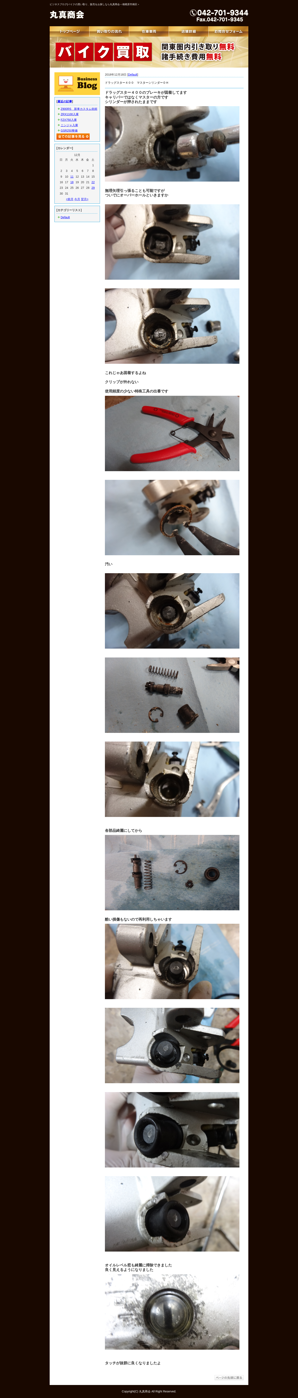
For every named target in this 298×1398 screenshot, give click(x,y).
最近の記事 (65, 101)
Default (132, 74)
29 (93, 187)
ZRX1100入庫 (70, 114)
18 (72, 182)
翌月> (84, 199)
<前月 (69, 199)
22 (93, 182)
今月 (77, 199)
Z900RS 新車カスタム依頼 (79, 109)
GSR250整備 (69, 130)
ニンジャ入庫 (69, 125)
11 (72, 176)
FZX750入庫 (69, 119)
